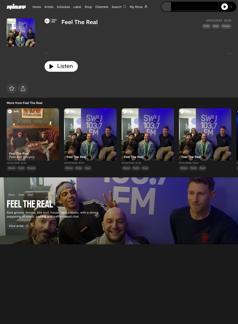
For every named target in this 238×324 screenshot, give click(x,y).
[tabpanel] (138, 43)
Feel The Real (80, 21)
